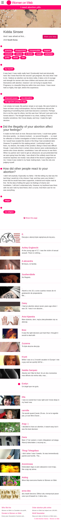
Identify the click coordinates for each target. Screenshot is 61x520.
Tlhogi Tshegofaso (30, 450)
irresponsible (35, 50)
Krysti (24, 357)
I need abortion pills (30, 7)
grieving (8, 50)
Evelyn (25, 383)
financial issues (11, 98)
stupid (38, 54)
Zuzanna (26, 343)
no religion (9, 212)
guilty (7, 57)
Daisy (24, 303)
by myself (9, 69)
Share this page (30, 218)
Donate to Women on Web (11, 513)
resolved (8, 54)
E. (23, 234)
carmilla (25, 410)
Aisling (25, 477)
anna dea (26, 491)
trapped (47, 50)
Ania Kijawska (28, 316)
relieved (19, 54)
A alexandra (27, 261)
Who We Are (6, 507)
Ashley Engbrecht (30, 247)
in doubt (29, 54)
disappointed (20, 50)
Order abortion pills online (41, 507)
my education (26, 98)
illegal (7, 200)
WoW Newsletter (38, 513)
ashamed (48, 54)
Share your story (50, 37)
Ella (23, 397)
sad (23, 57)
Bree (24, 330)
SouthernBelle (28, 274)
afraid (15, 57)
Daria (24, 437)
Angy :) (25, 424)
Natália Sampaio (29, 370)
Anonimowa (27, 464)
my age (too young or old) (15, 102)
